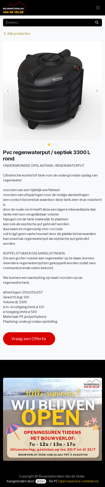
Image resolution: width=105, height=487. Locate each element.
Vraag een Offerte (29, 338)
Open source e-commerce (78, 481)
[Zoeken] (97, 22)
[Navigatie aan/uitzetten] (98, 8)
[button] (8, 90)
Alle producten (16, 34)
